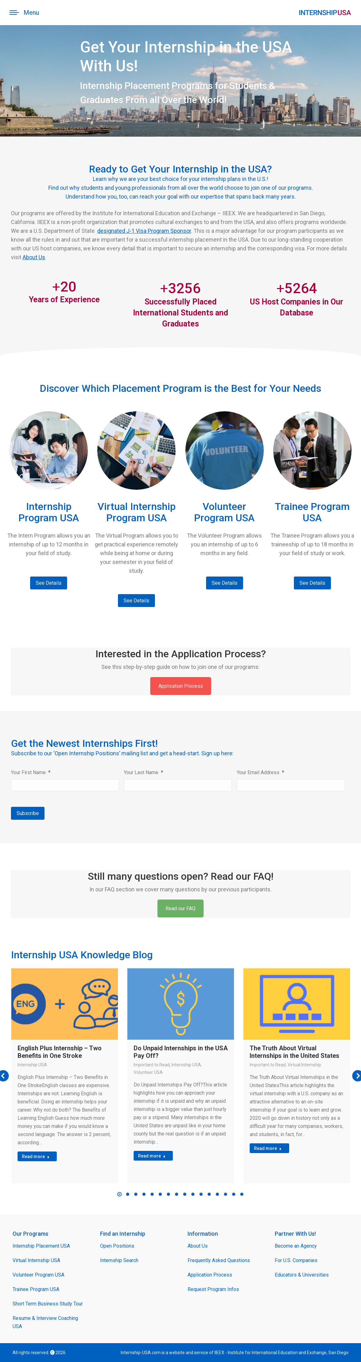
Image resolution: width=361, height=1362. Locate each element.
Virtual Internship (304, 1064)
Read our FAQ (180, 908)
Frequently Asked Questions (219, 1260)
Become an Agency (296, 1246)
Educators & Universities (302, 1275)
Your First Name (30, 772)
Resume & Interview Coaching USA (45, 1322)
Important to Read (152, 1064)
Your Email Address (260, 772)
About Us (34, 257)
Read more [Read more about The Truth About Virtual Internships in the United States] (268, 1148)
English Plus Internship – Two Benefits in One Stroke (60, 1051)
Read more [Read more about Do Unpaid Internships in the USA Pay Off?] (152, 1155)
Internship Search (119, 1260)
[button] (119, 1194)
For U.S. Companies (296, 1260)
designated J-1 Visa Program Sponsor (144, 230)
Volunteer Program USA (38, 1275)
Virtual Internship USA (36, 1260)
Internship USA (32, 1064)
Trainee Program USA (36, 1289)
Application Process (180, 686)
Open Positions (117, 1246)
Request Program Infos (213, 1289)
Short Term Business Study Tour (48, 1304)
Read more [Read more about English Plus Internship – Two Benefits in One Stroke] (36, 1156)
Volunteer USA (148, 1072)
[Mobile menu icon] (24, 12)
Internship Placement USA (41, 1246)
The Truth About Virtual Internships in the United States (294, 1051)
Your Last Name (143, 772)
